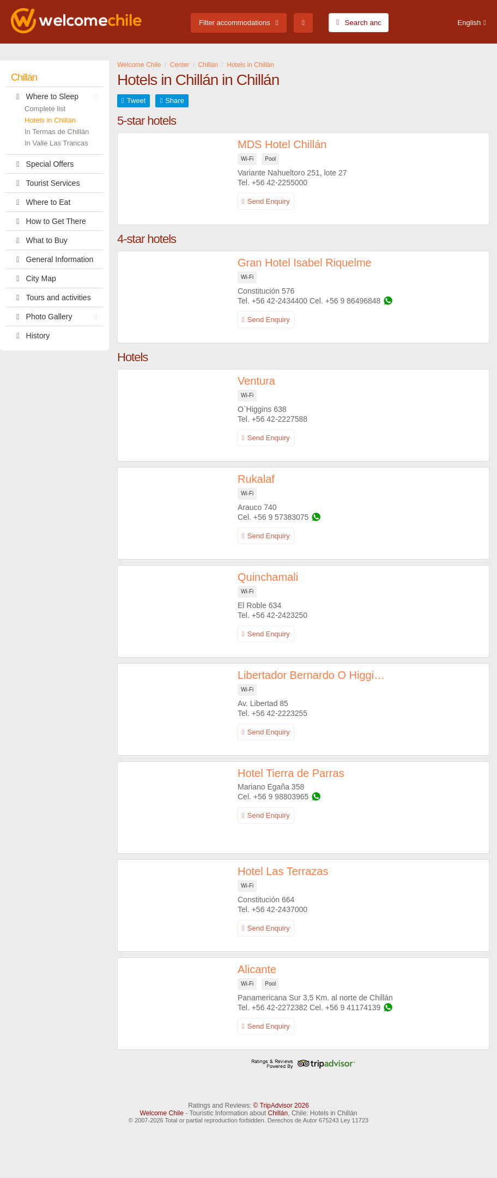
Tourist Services (45, 183)
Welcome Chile (161, 1113)
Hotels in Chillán (50, 120)
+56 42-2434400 (279, 300)
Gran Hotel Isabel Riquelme (305, 263)
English (469, 23)
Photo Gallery (56, 317)
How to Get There (48, 221)
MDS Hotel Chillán (282, 144)
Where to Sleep (56, 96)
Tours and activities (51, 297)
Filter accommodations (234, 23)
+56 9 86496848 (353, 300)
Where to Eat (40, 202)
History (30, 336)
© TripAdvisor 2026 (281, 1105)
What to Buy (39, 240)
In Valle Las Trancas (56, 143)
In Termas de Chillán (57, 131)
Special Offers (42, 164)
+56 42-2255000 (279, 182)
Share (174, 100)
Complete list (45, 109)
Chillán (24, 77)
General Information (52, 259)
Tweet (136, 100)
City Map (33, 278)
